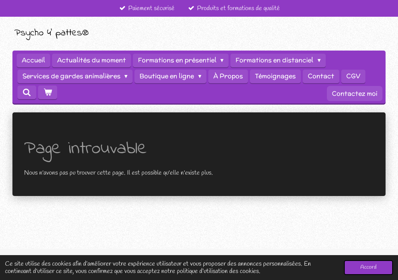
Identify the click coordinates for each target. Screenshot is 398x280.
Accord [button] (368, 267)
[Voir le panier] (47, 92)
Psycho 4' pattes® (51, 33)
